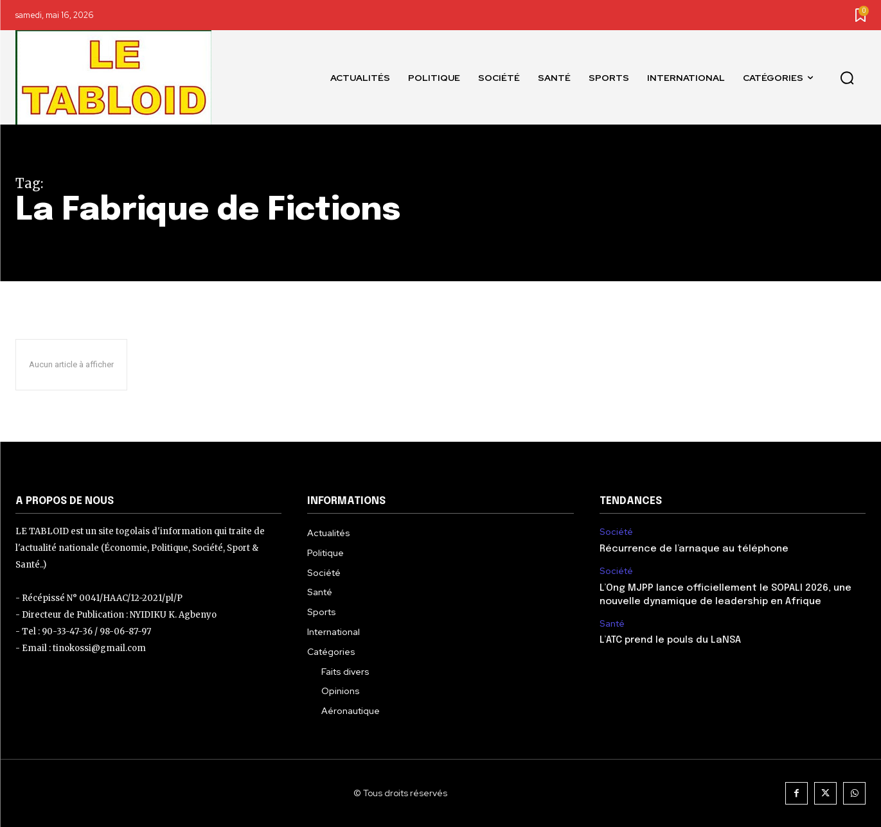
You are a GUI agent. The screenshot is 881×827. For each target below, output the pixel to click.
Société (616, 532)
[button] (847, 77)
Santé (612, 623)
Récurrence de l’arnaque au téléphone (694, 549)
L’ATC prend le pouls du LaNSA (670, 640)
